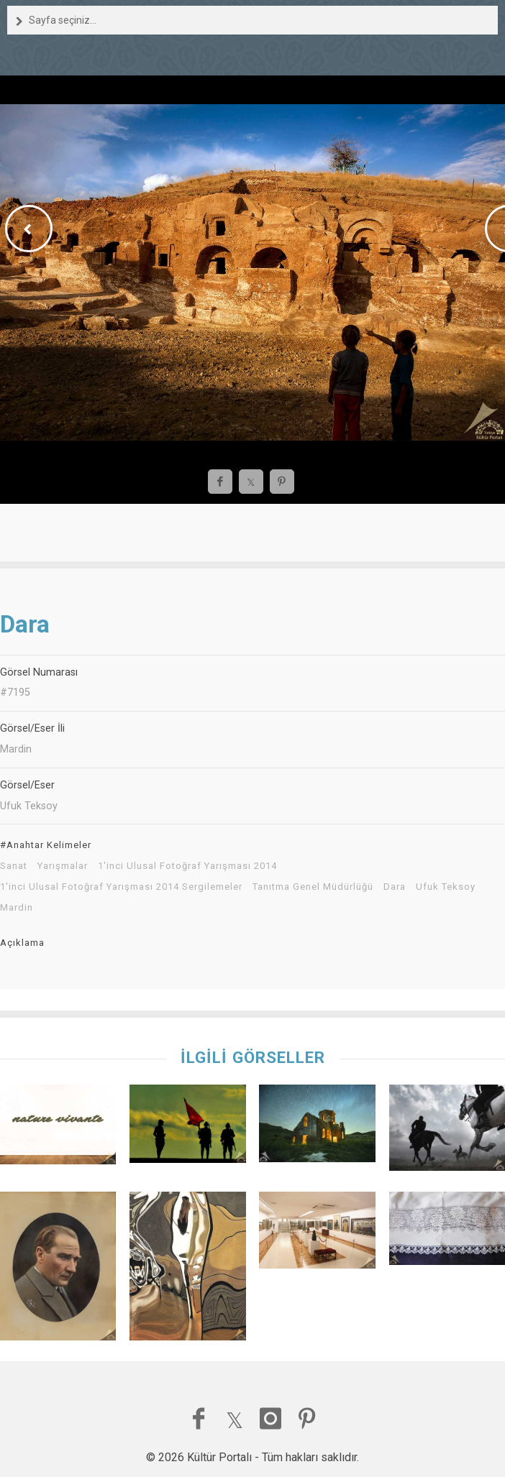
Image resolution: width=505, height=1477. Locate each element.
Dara (394, 887)
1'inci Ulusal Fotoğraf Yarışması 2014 (187, 866)
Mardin (16, 908)
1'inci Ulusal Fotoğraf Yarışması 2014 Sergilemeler (121, 887)
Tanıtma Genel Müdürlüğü (312, 887)
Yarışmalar (62, 866)
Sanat (13, 866)
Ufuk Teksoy (446, 887)
